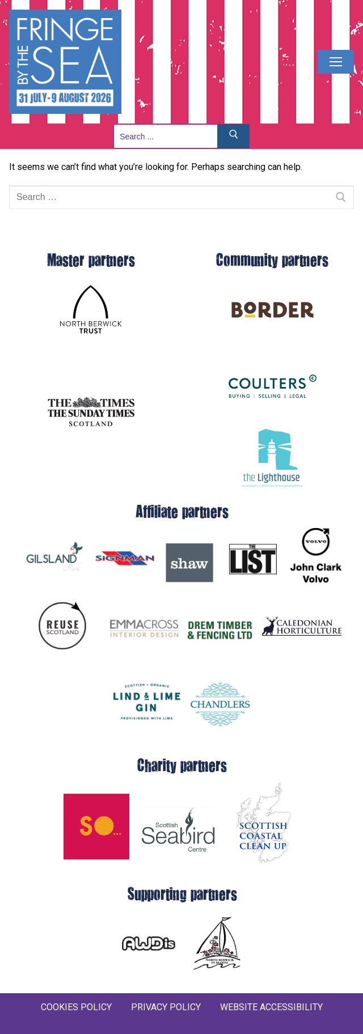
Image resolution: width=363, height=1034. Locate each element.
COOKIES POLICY (76, 1007)
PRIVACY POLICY (166, 1007)
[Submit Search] (233, 136)
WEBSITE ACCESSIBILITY (271, 1007)
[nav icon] (336, 62)
